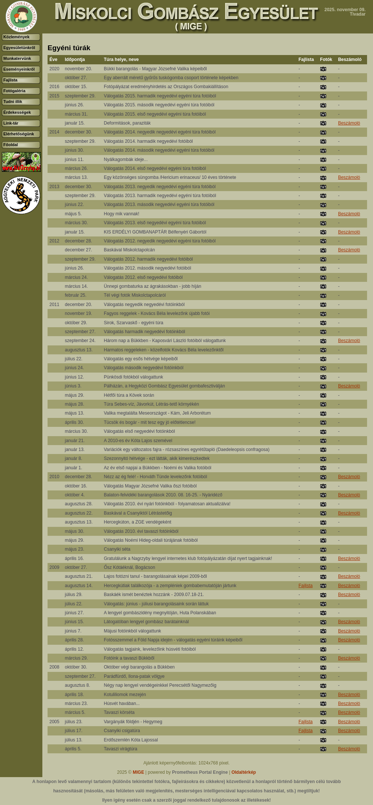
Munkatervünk (17, 58)
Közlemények (16, 37)
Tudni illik (12, 101)
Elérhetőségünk (18, 134)
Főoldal (10, 144)
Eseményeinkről (19, 69)
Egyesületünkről (19, 47)
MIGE (138, 772)
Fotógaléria (14, 90)
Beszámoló (349, 123)
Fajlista (10, 80)
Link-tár (10, 123)
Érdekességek (17, 112)
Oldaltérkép (243, 772)
